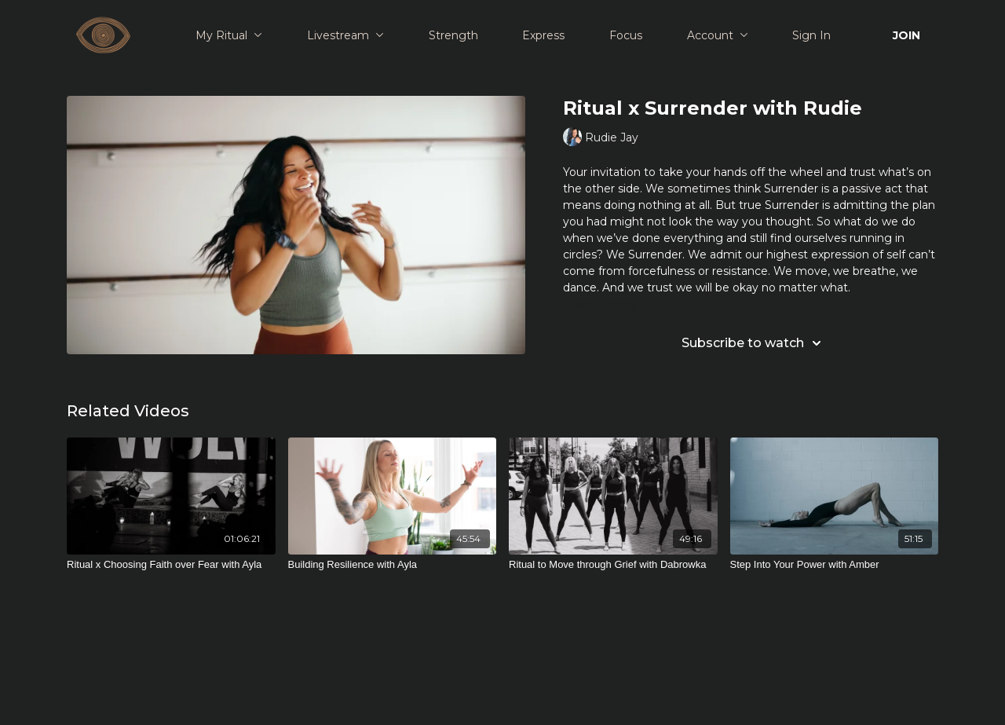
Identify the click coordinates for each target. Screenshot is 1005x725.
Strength (453, 35)
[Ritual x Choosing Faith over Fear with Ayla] (171, 565)
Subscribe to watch (754, 343)
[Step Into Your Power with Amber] (834, 565)
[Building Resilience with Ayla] (392, 565)
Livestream (345, 35)
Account (717, 35)
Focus (625, 35)
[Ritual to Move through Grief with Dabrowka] (613, 565)
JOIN (906, 35)
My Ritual (229, 35)
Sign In (811, 35)
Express (543, 35)
